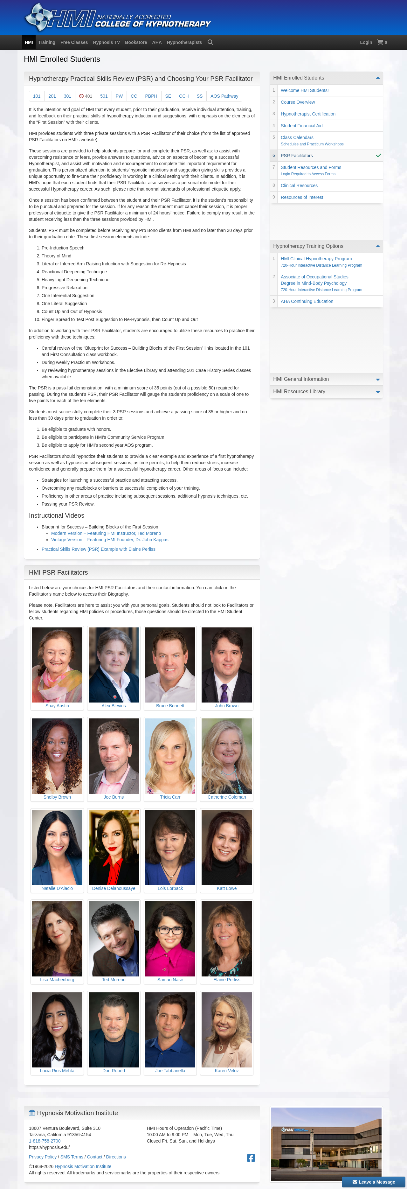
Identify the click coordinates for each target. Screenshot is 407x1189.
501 (103, 96)
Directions (116, 1156)
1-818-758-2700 (45, 1141)
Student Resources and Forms (311, 170)
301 (67, 96)
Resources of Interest (302, 197)
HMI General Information (301, 276)
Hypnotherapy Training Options (308, 209)
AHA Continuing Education (307, 264)
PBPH (151, 96)
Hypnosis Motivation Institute (83, 1166)
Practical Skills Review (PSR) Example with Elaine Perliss (98, 549)
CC (134, 96)
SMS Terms (71, 1156)
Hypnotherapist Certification (308, 113)
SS (200, 96)
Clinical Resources (299, 185)
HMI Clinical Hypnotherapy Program (321, 224)
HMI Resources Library (299, 288)
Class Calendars (312, 140)
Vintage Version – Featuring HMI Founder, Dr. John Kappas (110, 539)
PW (119, 96)
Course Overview (298, 102)
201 (52, 96)
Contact (94, 1156)
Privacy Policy (43, 1156)
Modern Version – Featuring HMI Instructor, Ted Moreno (106, 533)
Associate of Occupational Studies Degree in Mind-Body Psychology (321, 246)
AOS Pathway (224, 96)
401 (85, 96)
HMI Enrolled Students (298, 77)
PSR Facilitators (297, 155)
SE (168, 96)
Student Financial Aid (302, 125)
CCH (184, 96)
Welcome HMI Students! (305, 90)
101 (36, 96)
